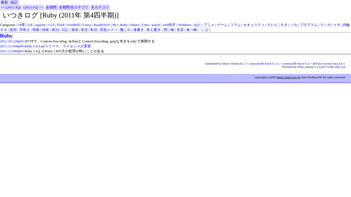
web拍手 (169, 25)
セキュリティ (254, 25)
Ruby (124, 25)
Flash (60, 25)
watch (155, 25)
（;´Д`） (205, 30)
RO (115, 25)
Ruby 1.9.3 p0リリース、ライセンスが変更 (57, 46)
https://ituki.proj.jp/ (289, 77)
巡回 (13, 30)
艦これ (125, 30)
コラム (235, 25)
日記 (65, 30)
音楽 (180, 30)
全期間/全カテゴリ (74, 7)
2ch (30, 25)
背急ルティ (109, 30)
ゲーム (222, 25)
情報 (35, 30)
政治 (55, 30)
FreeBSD (73, 25)
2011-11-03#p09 (12, 46)
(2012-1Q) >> (33, 7)
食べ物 (191, 30)
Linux (87, 25)
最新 (4, 2)
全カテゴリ (100, 7)
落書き (138, 30)
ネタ (283, 25)
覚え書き (153, 30)
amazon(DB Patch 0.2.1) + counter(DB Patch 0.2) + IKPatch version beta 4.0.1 (297, 63)
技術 (45, 30)
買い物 (168, 30)
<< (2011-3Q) (11, 7)
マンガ (325, 25)
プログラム (309, 25)
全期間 (51, 7)
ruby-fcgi (340, 66)
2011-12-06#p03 (12, 51)
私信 (93, 30)
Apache (40, 25)
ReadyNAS (102, 25)
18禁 (21, 25)
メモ (336, 25)
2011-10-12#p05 (12, 41)
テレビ (272, 25)
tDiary (134, 25)
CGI (51, 25)
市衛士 (24, 30)
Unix (145, 25)
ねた (197, 25)
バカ (293, 25)
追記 (14, 2)
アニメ (209, 25)
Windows (184, 25)
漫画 (74, 30)
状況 (84, 30)
